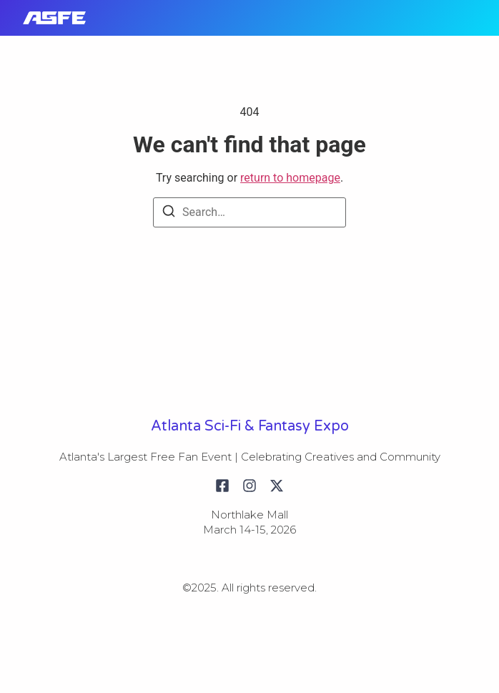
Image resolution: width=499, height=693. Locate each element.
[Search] (168, 213)
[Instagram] (249, 485)
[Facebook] (222, 485)
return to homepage (290, 178)
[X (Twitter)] (277, 485)
